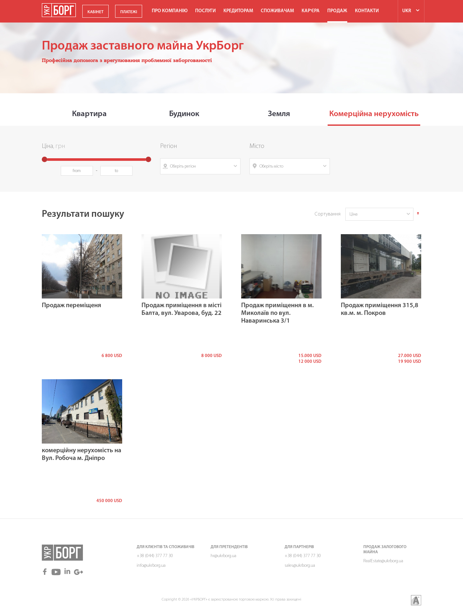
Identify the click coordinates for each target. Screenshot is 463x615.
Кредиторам (238, 11)
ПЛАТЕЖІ (128, 12)
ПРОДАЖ (337, 11)
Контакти (367, 11)
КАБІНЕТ (95, 12)
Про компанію (169, 11)
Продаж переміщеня (71, 305)
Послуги (205, 11)
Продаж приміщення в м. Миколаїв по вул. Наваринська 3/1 (277, 313)
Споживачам (277, 11)
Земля (279, 114)
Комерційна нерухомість (374, 114)
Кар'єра (311, 11)
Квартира (89, 114)
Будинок (184, 114)
